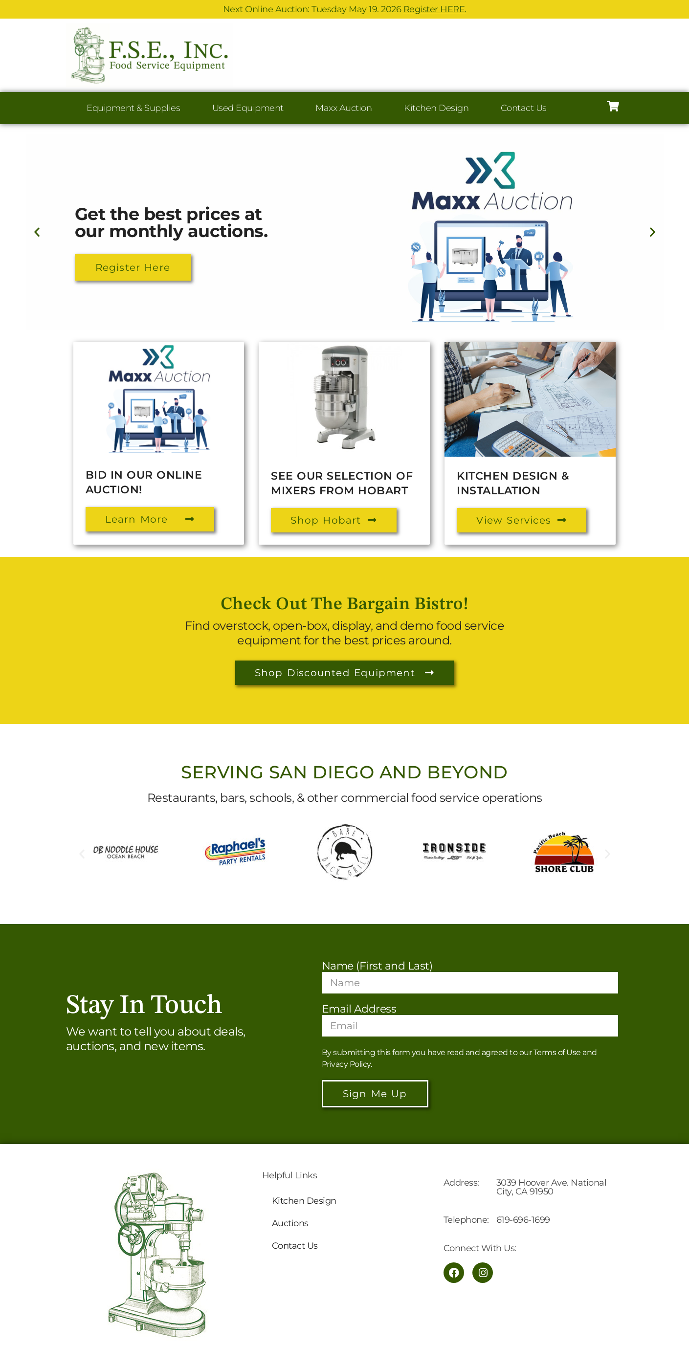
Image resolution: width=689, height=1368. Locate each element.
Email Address (359, 1009)
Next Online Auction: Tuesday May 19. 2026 (345, 9)
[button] (37, 232)
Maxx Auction (343, 108)
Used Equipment (248, 108)
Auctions (290, 1223)
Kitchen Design (436, 108)
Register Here (133, 267)
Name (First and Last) (377, 966)
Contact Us (524, 108)
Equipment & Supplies (133, 108)
